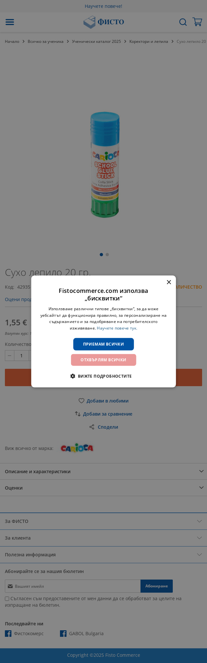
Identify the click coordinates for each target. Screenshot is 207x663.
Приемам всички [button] (103, 344)
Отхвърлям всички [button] (103, 360)
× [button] (168, 282)
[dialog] (103, 331)
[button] (103, 376)
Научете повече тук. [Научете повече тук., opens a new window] (117, 328)
